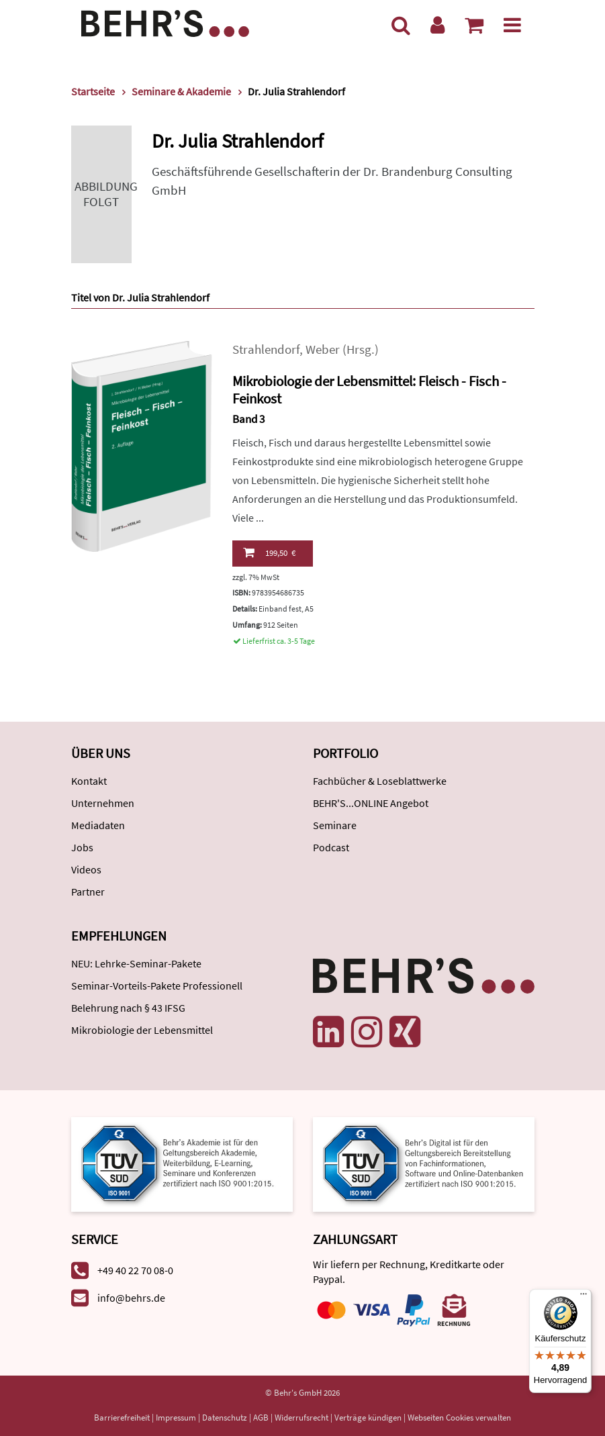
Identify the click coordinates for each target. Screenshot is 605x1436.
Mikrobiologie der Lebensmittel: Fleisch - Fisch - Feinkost (369, 390)
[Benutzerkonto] (437, 25)
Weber (323, 349)
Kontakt (89, 780)
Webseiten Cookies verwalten (459, 1417)
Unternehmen (102, 803)
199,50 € (269, 552)
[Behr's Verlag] (165, 22)
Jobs (82, 847)
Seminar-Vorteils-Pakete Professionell (156, 985)
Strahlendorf (265, 349)
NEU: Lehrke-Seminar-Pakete (136, 963)
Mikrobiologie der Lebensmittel (142, 1030)
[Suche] (400, 25)
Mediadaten (98, 825)
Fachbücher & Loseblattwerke (380, 780)
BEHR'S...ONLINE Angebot (370, 803)
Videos (86, 869)
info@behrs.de (131, 1297)
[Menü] (512, 25)
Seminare (335, 825)
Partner (88, 891)
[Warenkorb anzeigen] (474, 25)
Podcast (331, 847)
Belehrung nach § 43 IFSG (128, 1007)
